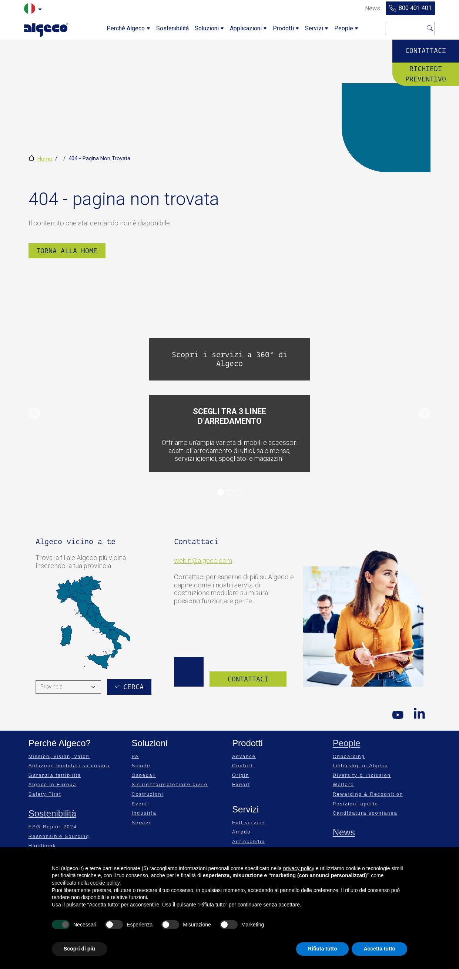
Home (44, 158)
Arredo (241, 832)
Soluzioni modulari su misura (69, 765)
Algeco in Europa (52, 784)
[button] (34, 413)
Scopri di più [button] (79, 949)
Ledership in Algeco (360, 765)
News (344, 832)
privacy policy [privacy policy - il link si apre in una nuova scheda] (298, 868)
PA (135, 756)
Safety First (45, 794)
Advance (244, 756)
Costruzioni (147, 794)
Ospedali (143, 775)
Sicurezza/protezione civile (169, 784)
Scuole (140, 765)
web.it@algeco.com (203, 560)
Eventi (140, 804)
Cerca (430, 27)
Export (241, 784)
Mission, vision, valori (59, 756)
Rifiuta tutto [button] (322, 949)
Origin (240, 775)
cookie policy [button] (105, 883)
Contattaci (425, 50)
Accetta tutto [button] (379, 949)
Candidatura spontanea (365, 813)
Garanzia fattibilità (55, 775)
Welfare (343, 784)
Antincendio (248, 841)
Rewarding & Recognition (368, 794)
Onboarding (349, 756)
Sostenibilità (52, 813)
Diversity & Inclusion (362, 775)
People (347, 743)
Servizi (141, 822)
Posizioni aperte (355, 804)
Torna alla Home (66, 251)
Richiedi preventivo (425, 74)
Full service (248, 822)
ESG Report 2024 (53, 826)
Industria (143, 813)
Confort (242, 765)
